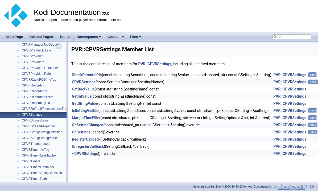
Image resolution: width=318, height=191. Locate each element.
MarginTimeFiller (86, 118)
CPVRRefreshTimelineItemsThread (47, 109)
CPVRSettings (32, 114)
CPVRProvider (32, 56)
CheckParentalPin (87, 75)
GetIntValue (82, 96)
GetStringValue (84, 103)
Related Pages (41, 37)
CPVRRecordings (34, 91)
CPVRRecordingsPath (37, 97)
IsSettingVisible (85, 110)
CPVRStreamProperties (39, 126)
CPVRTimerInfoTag (35, 149)
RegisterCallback (86, 139)
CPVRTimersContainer (38, 167)
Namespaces (89, 37)
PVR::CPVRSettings (154, 64)
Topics (64, 37)
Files (135, 37)
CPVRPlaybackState (36, 50)
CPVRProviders (33, 62)
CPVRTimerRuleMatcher (39, 155)
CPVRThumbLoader (36, 144)
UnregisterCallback (88, 146)
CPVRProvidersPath (36, 74)
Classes (116, 37)
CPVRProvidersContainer (40, 68)
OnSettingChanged (88, 125)
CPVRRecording (33, 85)
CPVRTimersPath (34, 179)
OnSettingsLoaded (87, 132)
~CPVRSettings (85, 153)
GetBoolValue (83, 89)
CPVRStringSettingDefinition (42, 132)
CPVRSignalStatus (35, 120)
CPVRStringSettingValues (40, 138)
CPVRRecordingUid (36, 103)
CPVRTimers (31, 161)
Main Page (14, 37)
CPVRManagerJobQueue (40, 44)
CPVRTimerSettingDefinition (42, 173)
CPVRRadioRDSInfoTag (39, 79)
